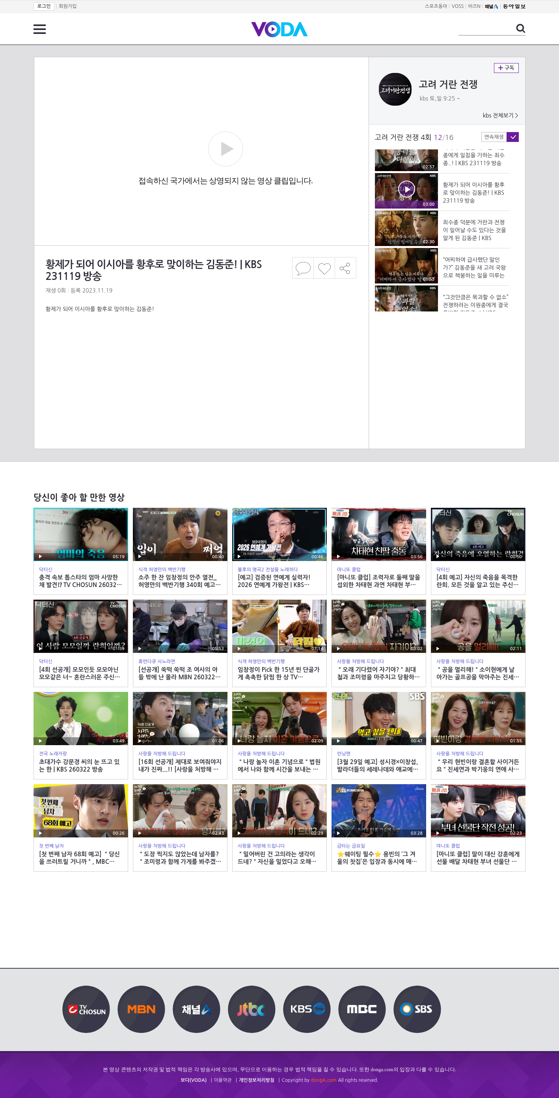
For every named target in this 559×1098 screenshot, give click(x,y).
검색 (520, 28)
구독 (506, 68)
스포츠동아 (436, 6)
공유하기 (345, 268)
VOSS (458, 6)
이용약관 (223, 1080)
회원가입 (67, 6)
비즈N (474, 6)
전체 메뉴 (40, 29)
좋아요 (324, 268)
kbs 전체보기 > (500, 115)
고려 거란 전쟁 (448, 84)
